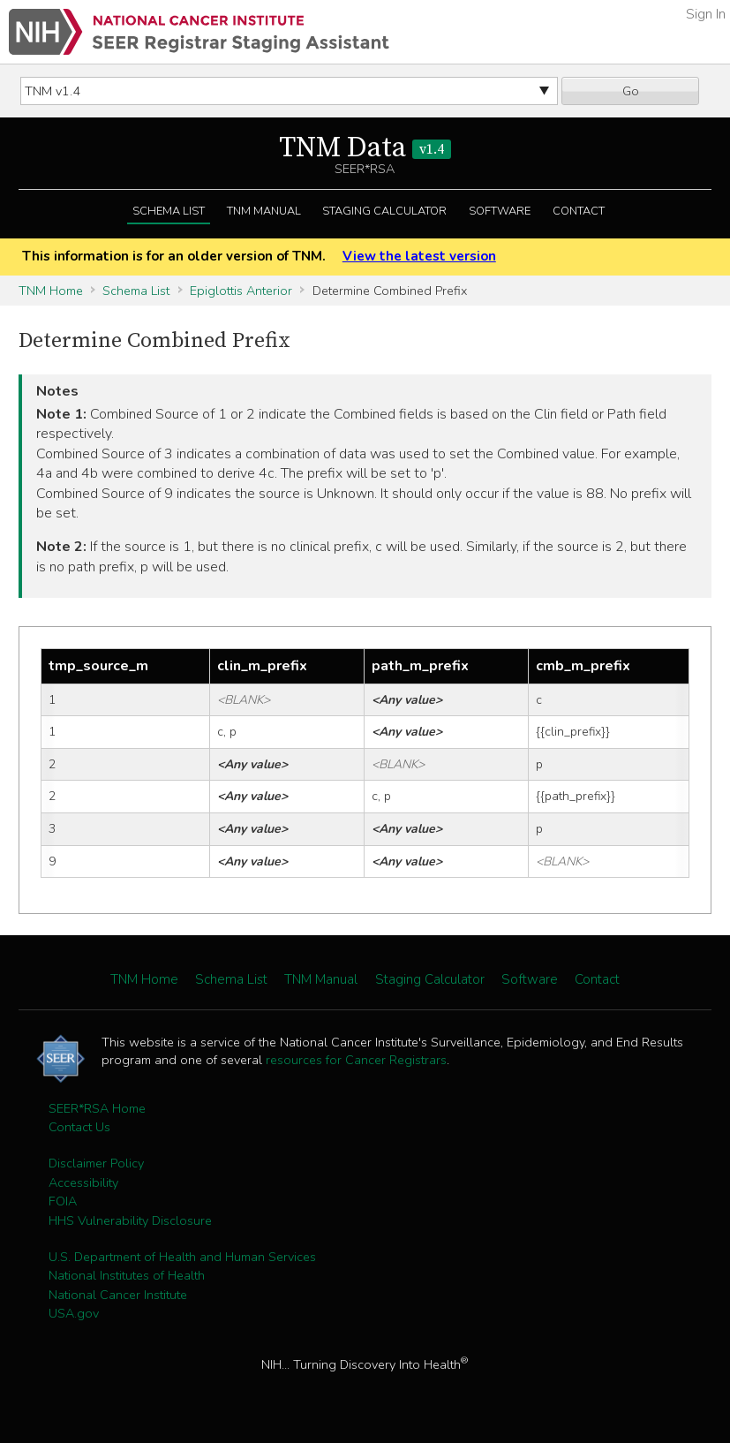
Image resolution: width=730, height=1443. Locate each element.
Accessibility (83, 1182)
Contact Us (79, 1127)
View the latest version (419, 256)
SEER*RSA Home (97, 1108)
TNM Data (365, 148)
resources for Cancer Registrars (356, 1060)
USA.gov (74, 1313)
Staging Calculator (384, 211)
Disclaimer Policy (96, 1163)
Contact (579, 211)
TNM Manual (264, 211)
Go (630, 91)
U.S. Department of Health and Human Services (182, 1256)
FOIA (63, 1201)
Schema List (168, 211)
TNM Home (51, 290)
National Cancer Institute (118, 1294)
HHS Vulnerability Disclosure (130, 1220)
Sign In (706, 14)
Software (500, 211)
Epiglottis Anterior (241, 290)
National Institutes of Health (127, 1275)
